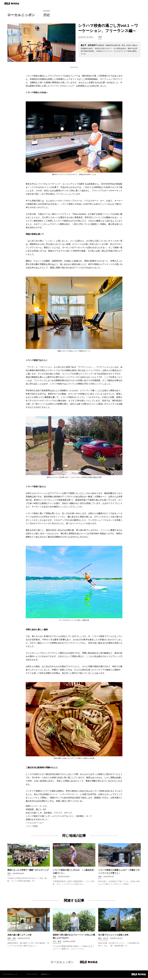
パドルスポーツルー (35, 823)
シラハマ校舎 (32, 826)
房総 (46, 15)
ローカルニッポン (21, 15)
